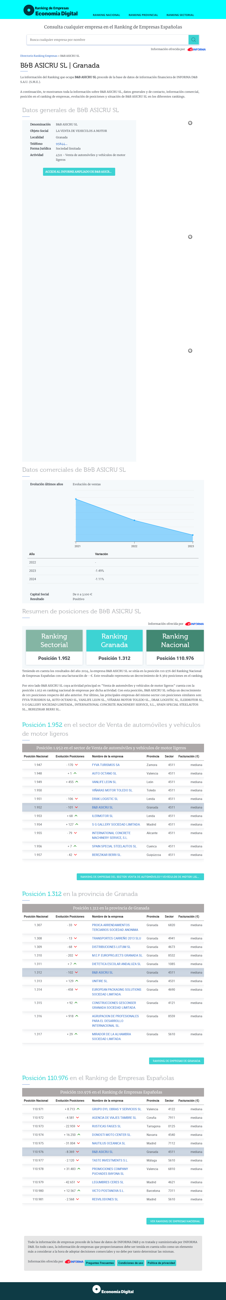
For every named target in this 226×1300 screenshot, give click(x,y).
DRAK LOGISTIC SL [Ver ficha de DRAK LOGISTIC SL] (105, 799)
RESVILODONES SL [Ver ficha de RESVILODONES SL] (105, 1199)
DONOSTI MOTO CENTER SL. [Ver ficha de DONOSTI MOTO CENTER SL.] (111, 1135)
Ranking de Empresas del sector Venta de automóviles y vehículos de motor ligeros (142, 876)
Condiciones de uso (130, 1263)
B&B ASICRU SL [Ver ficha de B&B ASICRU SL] (102, 807)
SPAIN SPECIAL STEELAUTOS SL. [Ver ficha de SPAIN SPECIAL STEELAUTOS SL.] (114, 846)
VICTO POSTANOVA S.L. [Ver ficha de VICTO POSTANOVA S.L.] (108, 1191)
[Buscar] (194, 39)
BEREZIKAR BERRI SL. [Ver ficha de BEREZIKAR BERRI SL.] (107, 855)
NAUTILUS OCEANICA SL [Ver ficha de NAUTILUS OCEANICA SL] (108, 1143)
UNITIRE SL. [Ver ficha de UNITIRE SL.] (100, 981)
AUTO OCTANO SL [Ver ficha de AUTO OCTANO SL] (104, 773)
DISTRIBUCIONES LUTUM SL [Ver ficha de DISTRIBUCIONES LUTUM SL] (111, 947)
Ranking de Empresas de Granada (176, 1061)
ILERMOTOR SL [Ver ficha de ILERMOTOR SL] (102, 816)
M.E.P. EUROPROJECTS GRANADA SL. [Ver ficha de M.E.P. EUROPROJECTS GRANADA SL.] (117, 955)
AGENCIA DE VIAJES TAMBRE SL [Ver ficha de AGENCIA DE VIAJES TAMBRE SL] (114, 1118)
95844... (61, 144)
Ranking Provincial (143, 15)
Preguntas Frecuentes (100, 1263)
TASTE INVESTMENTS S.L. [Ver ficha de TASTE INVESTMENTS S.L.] (110, 1160)
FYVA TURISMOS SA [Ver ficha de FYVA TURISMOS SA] (106, 765)
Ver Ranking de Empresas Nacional (175, 1221)
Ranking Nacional (106, 15)
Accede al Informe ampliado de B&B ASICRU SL (80, 171)
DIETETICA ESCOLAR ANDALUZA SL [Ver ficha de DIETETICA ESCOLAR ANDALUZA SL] (116, 964)
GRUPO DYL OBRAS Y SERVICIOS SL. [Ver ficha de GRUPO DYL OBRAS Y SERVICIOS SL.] (117, 1109)
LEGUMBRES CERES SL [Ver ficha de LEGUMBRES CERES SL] (108, 1182)
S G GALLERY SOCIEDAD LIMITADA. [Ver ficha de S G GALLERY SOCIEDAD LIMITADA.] (116, 824)
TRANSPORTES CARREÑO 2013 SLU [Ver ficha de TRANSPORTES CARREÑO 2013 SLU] (116, 938)
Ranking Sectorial (180, 15)
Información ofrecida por (178, 49)
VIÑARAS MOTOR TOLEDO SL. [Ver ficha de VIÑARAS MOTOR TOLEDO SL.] (112, 790)
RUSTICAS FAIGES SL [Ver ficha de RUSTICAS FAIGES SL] (106, 1126)
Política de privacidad (161, 1263)
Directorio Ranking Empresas (38, 56)
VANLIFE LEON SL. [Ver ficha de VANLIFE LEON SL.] (104, 782)
